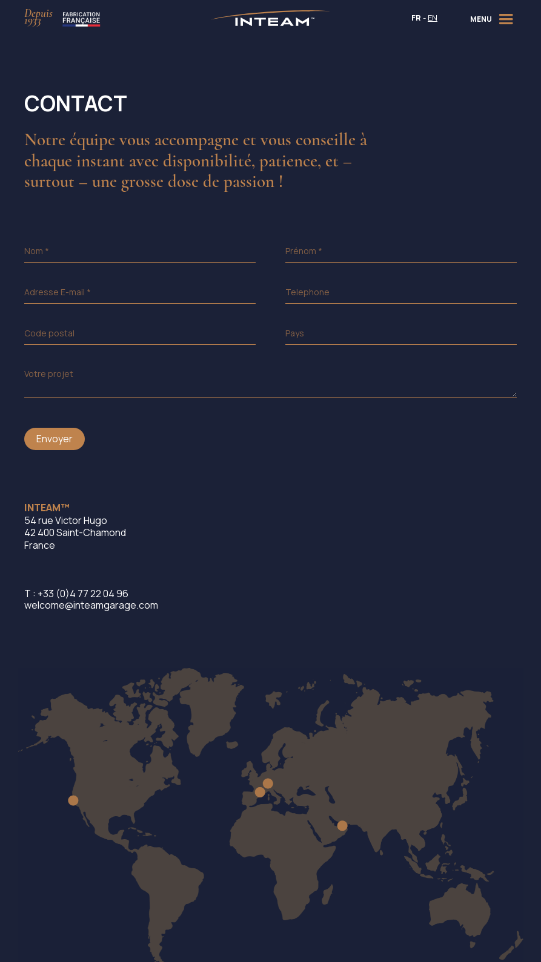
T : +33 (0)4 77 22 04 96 (76, 593)
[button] (493, 18)
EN (432, 17)
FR (416, 17)
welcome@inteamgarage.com (91, 605)
